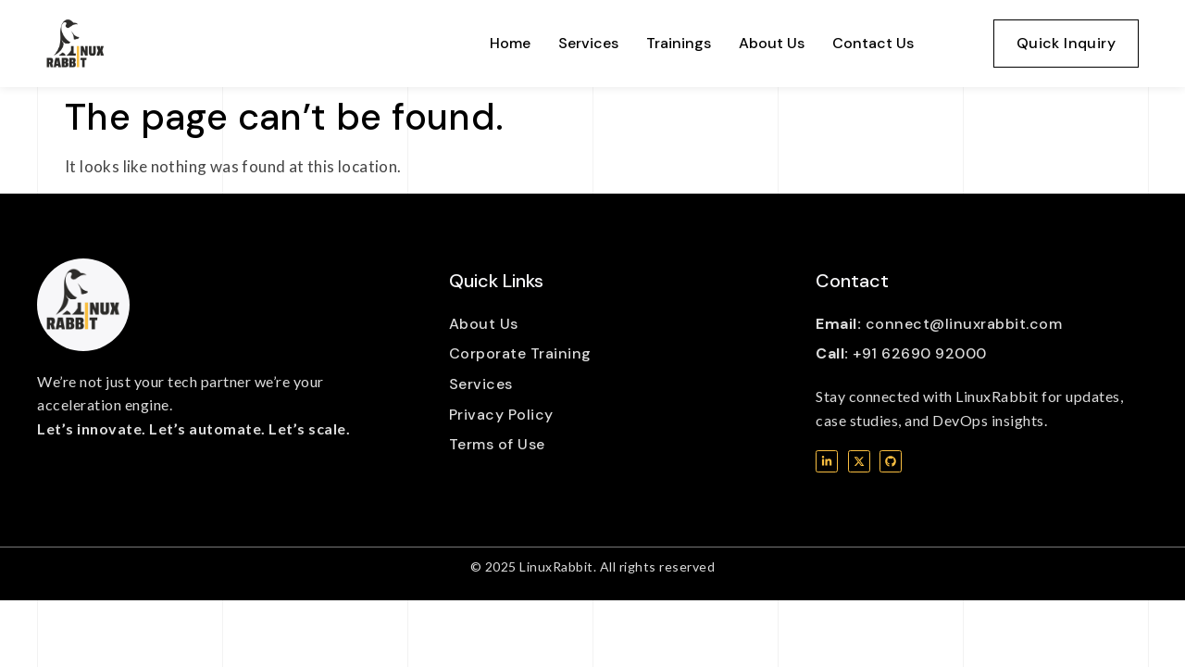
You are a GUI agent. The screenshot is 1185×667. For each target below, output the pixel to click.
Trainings (678, 43)
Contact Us (873, 43)
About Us (772, 43)
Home (510, 43)
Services (588, 43)
